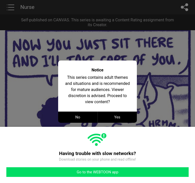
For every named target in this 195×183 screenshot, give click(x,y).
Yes (117, 117)
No (77, 117)
